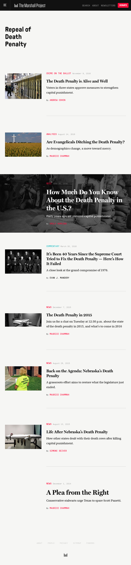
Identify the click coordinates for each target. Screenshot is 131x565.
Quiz (49, 182)
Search (86, 5)
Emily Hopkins (58, 223)
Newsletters (108, 5)
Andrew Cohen (57, 99)
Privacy (64, 543)
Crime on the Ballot (58, 72)
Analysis (51, 133)
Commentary (52, 246)
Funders (90, 543)
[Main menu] (5, 5)
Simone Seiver (58, 450)
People (51, 543)
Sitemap (77, 543)
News (49, 306)
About (95, 5)
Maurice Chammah (59, 155)
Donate (123, 5)
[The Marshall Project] (29, 5)
